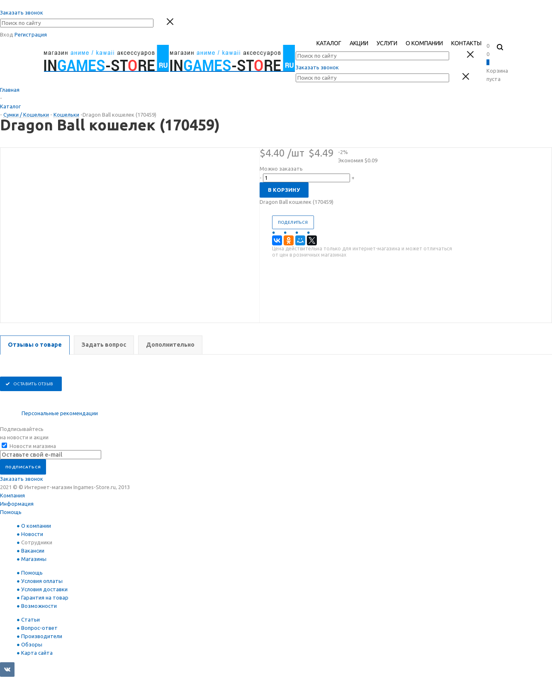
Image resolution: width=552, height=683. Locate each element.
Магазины (33, 559)
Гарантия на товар (44, 597)
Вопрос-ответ (39, 628)
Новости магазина (29, 446)
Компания (12, 495)
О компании (36, 526)
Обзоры (31, 644)
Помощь (11, 512)
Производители (41, 636)
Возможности (39, 606)
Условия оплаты (42, 581)
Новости (32, 534)
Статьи (30, 619)
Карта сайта (37, 653)
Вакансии (32, 550)
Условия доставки (44, 589)
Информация (17, 504)
